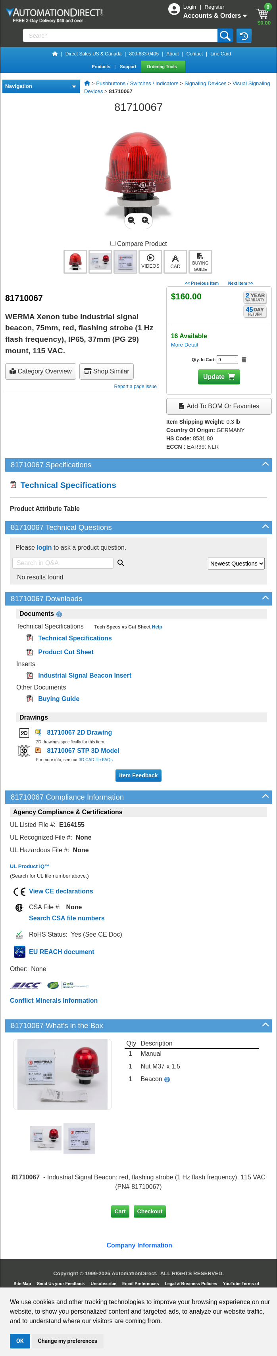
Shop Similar (106, 371)
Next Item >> (240, 283)
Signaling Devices (206, 83)
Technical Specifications (63, 484)
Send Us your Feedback (61, 1283)
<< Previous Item (202, 283)
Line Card (220, 54)
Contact (195, 54)
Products (101, 66)
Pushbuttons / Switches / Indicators (137, 83)
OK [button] (20, 1341)
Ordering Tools (162, 66)
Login (190, 7)
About (172, 54)
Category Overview (41, 371)
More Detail (184, 345)
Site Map (22, 1283)
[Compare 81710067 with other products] (112, 243)
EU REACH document (61, 951)
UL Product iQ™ (30, 866)
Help (156, 627)
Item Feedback (138, 775)
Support (128, 66)
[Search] (121, 35)
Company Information (138, 1245)
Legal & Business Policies (191, 1283)
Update (214, 376)
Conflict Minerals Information (54, 1000)
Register (214, 7)
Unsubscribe (104, 1283)
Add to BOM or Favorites (219, 406)
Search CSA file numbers (67, 918)
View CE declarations (61, 891)
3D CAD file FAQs (95, 759)
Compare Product (138, 243)
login (44, 547)
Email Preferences (141, 1283)
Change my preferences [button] (67, 1341)
